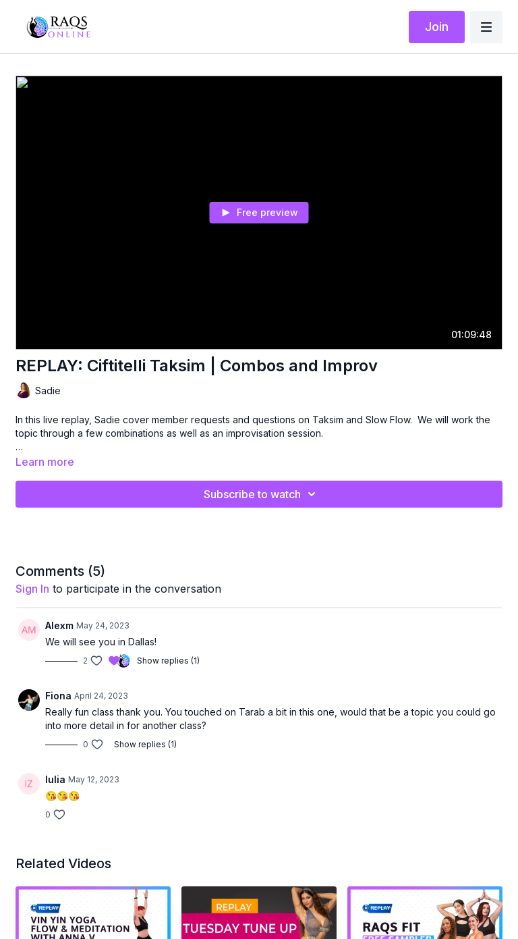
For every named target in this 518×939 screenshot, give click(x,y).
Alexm (59, 625)
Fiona (58, 695)
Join (437, 27)
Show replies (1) (168, 660)
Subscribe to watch (262, 494)
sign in (32, 588)
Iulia (55, 779)
